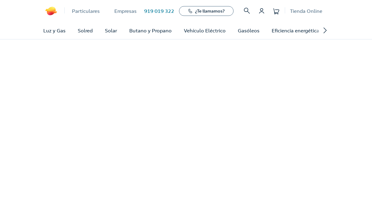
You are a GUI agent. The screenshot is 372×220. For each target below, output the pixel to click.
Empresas (125, 11)
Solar (111, 31)
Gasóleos (248, 31)
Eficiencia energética (295, 31)
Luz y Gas (54, 31)
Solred (85, 31)
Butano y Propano (150, 31)
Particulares (86, 11)
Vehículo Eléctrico (205, 31)
